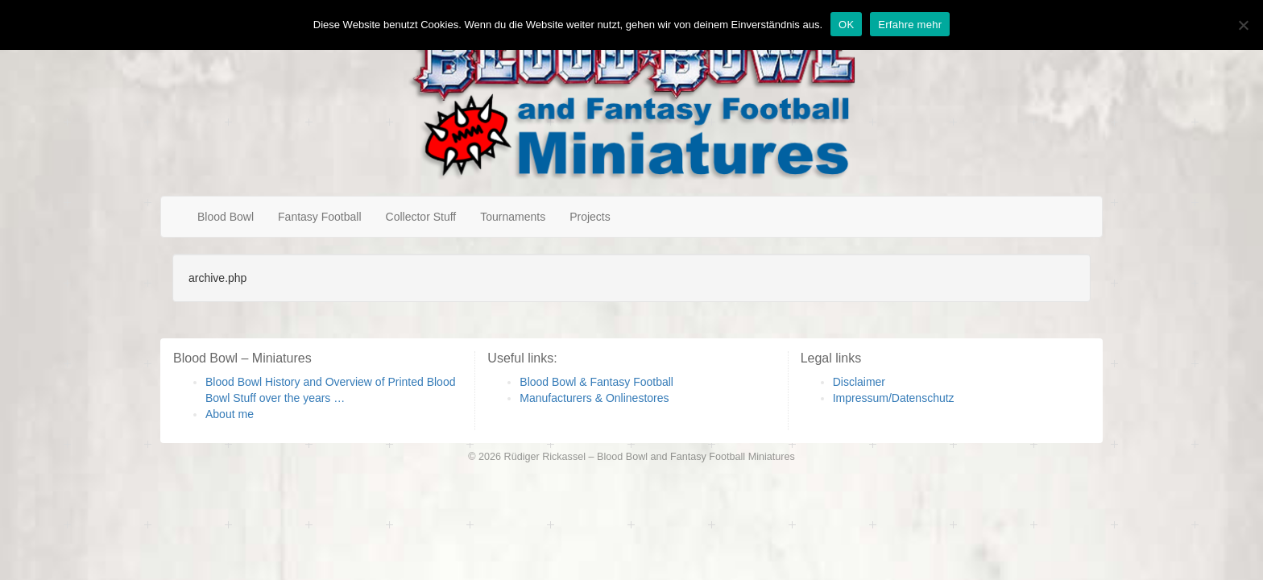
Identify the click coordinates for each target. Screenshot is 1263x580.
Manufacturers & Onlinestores (594, 398)
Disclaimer (859, 381)
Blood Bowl (225, 216)
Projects (590, 216)
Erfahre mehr (910, 25)
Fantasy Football (320, 216)
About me (229, 414)
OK (846, 25)
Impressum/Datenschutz (893, 398)
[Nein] (1243, 25)
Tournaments (512, 216)
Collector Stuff (421, 216)
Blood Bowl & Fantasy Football (596, 381)
